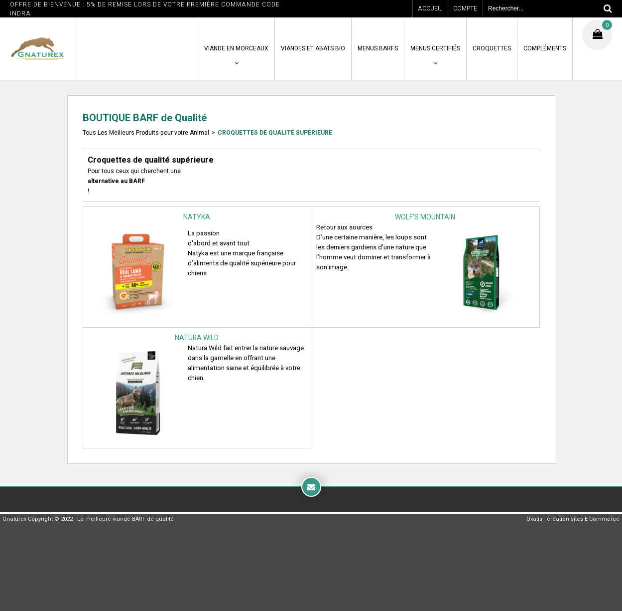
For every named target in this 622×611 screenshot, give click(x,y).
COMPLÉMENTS (544, 48)
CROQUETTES (492, 48)
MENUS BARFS (378, 48)
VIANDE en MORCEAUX (236, 48)
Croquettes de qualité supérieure (275, 132)
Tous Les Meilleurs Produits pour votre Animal (146, 132)
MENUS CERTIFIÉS (435, 48)
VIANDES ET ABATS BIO (313, 48)
